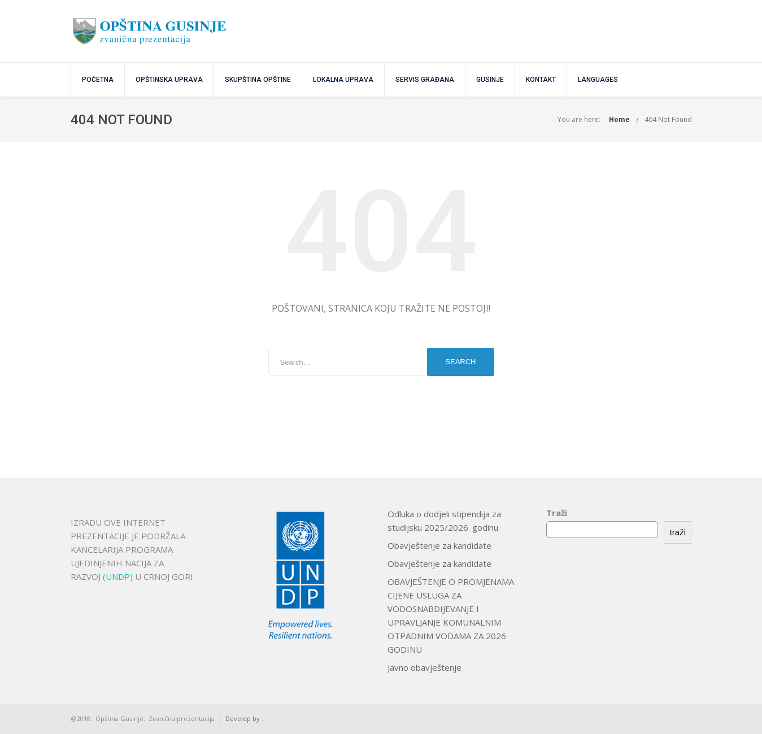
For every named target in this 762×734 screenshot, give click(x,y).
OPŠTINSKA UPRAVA (169, 80)
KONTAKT (541, 80)
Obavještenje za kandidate (439, 545)
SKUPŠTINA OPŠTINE (258, 80)
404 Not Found (668, 119)
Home (619, 119)
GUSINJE (490, 80)
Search (460, 361)
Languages (598, 80)
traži (678, 532)
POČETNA (98, 80)
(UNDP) (119, 576)
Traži (556, 512)
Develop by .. (245, 718)
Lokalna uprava (343, 80)
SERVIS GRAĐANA (424, 80)
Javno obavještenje (424, 667)
